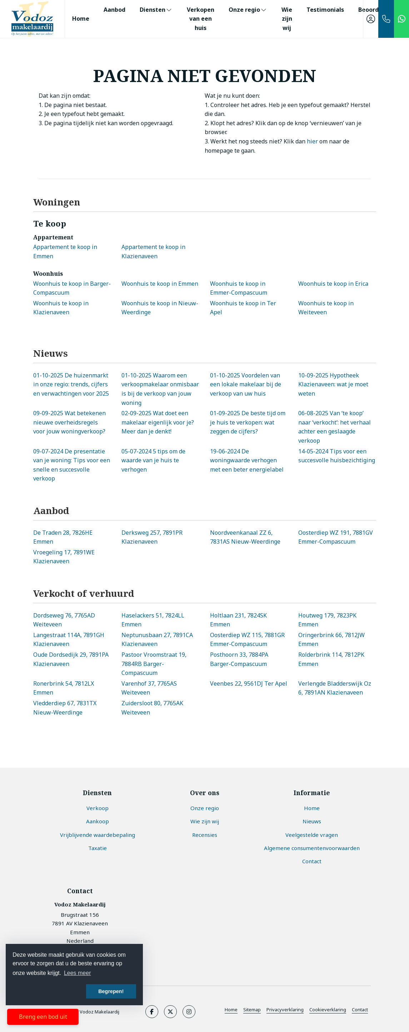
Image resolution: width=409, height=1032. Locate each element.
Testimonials (325, 10)
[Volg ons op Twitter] (170, 1011)
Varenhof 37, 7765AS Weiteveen (149, 688)
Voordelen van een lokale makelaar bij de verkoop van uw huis (245, 384)
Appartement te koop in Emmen (65, 251)
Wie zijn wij (286, 19)
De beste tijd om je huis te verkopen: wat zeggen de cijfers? (247, 422)
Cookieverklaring (327, 1009)
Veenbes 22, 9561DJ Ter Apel (248, 683)
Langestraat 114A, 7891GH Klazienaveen (68, 639)
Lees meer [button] (77, 973)
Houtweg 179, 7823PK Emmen (327, 620)
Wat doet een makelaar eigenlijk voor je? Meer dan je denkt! (157, 422)
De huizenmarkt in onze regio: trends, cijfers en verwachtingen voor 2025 (71, 384)
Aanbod (114, 10)
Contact (360, 1009)
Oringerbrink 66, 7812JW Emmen (331, 639)
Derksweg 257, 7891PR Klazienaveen (152, 537)
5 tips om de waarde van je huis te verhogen (153, 460)
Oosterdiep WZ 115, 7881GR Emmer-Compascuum (247, 639)
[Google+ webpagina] (189, 1011)
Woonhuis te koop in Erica (333, 284)
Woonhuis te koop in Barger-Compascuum (72, 288)
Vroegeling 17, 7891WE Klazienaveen (64, 556)
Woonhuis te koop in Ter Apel (243, 307)
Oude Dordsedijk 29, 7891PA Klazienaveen (71, 659)
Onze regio (248, 10)
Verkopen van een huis (200, 19)
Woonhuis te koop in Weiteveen (326, 307)
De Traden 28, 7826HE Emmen (63, 537)
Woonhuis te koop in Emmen (159, 284)
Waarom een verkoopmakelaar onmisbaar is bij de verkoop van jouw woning (160, 389)
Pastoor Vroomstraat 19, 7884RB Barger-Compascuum (153, 664)
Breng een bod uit (43, 1017)
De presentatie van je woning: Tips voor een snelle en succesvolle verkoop (71, 465)
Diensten (156, 10)
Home (80, 18)
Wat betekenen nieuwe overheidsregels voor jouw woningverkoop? (69, 422)
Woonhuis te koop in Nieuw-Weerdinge (159, 307)
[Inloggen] (370, 19)
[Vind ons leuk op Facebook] (151, 1011)
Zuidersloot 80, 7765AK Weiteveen (152, 707)
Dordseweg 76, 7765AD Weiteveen (64, 620)
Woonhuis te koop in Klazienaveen (61, 307)
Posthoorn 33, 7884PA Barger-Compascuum (239, 659)
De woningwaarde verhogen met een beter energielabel (247, 460)
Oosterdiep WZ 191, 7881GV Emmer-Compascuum (335, 537)
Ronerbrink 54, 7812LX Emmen (63, 688)
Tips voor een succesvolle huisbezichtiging (336, 455)
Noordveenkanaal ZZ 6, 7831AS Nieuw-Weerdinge (245, 537)
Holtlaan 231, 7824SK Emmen (238, 620)
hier (312, 141)
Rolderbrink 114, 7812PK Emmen (331, 659)
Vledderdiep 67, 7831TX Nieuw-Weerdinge (64, 707)
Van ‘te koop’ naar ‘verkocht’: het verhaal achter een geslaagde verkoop (334, 426)
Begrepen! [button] (111, 991)
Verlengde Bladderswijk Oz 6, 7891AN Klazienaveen (334, 688)
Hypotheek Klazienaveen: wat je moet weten (333, 384)
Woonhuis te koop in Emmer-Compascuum (238, 288)
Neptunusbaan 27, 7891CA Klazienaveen (157, 639)
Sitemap (252, 1009)
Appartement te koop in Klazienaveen (153, 251)
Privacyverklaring (285, 1009)
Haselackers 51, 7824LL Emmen (152, 620)
